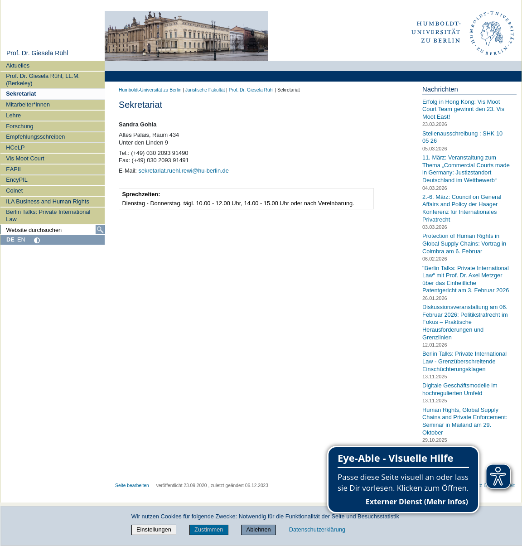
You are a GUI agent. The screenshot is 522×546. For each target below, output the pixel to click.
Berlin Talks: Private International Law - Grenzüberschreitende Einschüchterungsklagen (464, 361)
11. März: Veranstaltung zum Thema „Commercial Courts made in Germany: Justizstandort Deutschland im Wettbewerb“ (466, 169)
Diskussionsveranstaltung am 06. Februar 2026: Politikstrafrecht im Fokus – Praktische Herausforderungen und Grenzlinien (465, 322)
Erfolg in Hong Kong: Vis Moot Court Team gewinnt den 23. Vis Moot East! (463, 109)
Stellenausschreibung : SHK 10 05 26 (462, 137)
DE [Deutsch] (10, 239)
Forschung (19, 126)
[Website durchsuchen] (52, 230)
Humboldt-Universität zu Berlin (150, 89)
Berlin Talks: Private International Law (48, 215)
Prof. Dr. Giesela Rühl (37, 53)
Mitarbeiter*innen (28, 104)
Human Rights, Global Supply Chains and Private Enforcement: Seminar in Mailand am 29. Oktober (465, 421)
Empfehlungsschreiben (35, 136)
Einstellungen (153, 529)
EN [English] (21, 239)
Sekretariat (21, 93)
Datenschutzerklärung (317, 529)
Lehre (13, 115)
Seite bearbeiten (132, 485)
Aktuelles (17, 65)
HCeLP (15, 147)
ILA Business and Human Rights (47, 201)
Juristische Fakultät (205, 89)
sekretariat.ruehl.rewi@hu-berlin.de (183, 170)
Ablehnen (258, 529)
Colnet (14, 190)
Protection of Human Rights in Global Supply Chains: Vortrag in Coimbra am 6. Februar (464, 243)
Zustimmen (208, 529)
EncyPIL (17, 179)
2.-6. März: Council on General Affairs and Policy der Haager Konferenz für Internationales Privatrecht (461, 208)
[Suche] (100, 230)
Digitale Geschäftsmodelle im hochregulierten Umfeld (460, 389)
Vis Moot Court (25, 158)
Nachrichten (440, 89)
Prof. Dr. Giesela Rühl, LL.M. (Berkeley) (43, 79)
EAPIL (14, 169)
